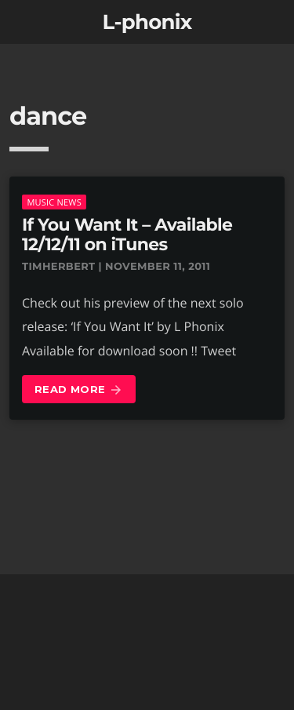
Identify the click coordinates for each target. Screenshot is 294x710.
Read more (78, 390)
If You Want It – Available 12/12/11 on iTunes (127, 234)
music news (54, 202)
